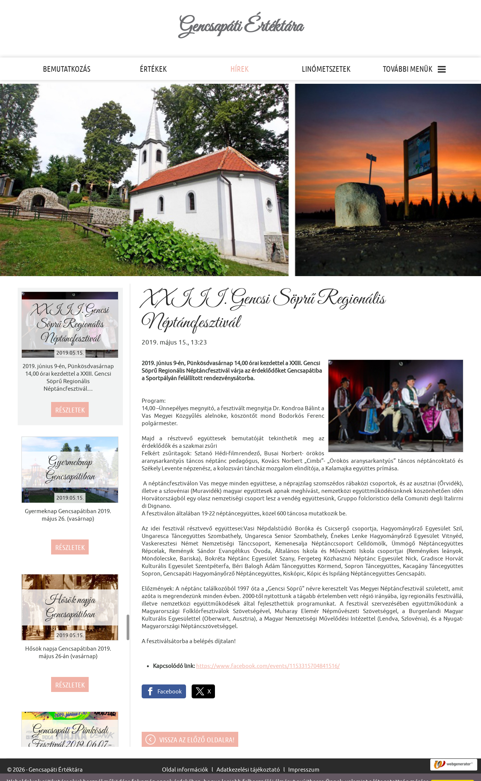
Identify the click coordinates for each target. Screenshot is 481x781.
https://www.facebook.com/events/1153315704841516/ (268, 651)
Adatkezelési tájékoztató (248, 754)
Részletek (70, 395)
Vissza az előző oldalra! (196, 725)
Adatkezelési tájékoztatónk (271, 773)
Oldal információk (185, 754)
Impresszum (303, 754)
